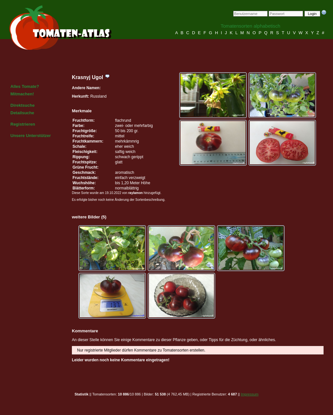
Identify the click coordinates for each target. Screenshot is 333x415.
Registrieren (22, 124)
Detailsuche (22, 112)
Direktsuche (22, 105)
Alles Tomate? (24, 86)
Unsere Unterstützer (30, 135)
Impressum (249, 394)
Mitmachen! (22, 93)
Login (312, 14)
